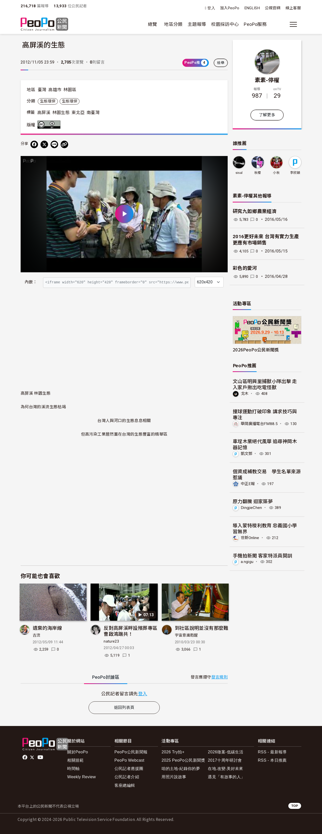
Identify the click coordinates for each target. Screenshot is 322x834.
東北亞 (78, 112)
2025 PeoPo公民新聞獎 (183, 760)
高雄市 (54, 89)
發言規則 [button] (219, 677)
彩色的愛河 (245, 268)
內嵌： (31, 282)
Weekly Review (81, 777)
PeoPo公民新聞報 (131, 752)
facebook (25, 757)
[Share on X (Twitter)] (44, 144)
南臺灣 (93, 112)
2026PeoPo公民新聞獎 (256, 349)
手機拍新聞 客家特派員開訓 (262, 554)
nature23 (111, 641)
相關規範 (75, 760)
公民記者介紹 (126, 777)
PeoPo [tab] (105, 677)
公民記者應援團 (128, 768)
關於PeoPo (77, 752)
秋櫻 (257, 173)
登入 (211, 8)
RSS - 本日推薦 (272, 760)
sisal (239, 173)
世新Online (251, 537)
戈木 (245, 393)
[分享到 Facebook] (34, 144)
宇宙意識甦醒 (186, 635)
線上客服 (293, 8)
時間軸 (73, 768)
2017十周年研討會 (225, 760)
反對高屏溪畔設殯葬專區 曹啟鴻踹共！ (130, 630)
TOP (294, 806)
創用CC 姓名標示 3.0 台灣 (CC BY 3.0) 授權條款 (50, 125)
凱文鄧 (247, 453)
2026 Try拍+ (173, 752)
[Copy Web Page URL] (64, 144)
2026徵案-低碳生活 (225, 752)
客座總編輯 (124, 785)
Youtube (40, 757)
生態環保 (47, 101)
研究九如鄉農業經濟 (254, 211)
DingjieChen (252, 507)
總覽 (152, 24)
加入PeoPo (229, 8)
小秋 (276, 173)
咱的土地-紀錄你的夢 (181, 768)
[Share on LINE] (54, 144)
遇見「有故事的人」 (226, 777)
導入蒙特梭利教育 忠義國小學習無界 (265, 528)
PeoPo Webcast (129, 760)
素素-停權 (267, 80)
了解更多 (267, 115)
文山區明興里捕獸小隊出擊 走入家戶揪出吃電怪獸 (265, 384)
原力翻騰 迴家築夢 (253, 500)
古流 (37, 635)
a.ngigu (247, 561)
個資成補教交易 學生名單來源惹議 (267, 473)
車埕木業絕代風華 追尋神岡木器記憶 (265, 444)
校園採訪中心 (225, 24)
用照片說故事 (174, 777)
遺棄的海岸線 (47, 627)
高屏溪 (43, 112)
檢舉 (220, 63)
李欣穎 (295, 173)
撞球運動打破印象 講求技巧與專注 (265, 414)
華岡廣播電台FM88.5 (260, 423)
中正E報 (248, 483)
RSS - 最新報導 (272, 752)
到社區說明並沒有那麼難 (201, 627)
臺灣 (42, 89)
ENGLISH (252, 8)
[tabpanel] (124, 693)
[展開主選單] (293, 24)
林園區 (69, 89)
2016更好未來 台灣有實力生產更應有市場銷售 (266, 240)
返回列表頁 (124, 707)
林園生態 (61, 112)
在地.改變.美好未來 (225, 768)
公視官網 (272, 8)
